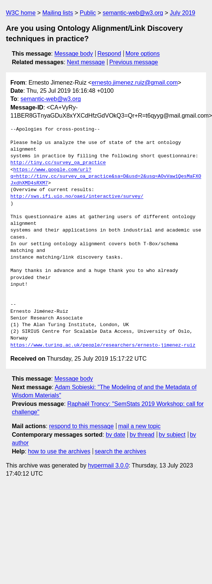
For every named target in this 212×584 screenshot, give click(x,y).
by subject (172, 435)
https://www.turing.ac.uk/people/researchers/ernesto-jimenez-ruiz (102, 345)
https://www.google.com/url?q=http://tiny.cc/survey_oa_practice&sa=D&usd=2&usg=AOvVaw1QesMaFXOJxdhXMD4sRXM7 (105, 177)
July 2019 (182, 13)
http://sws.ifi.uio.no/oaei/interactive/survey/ (76, 196)
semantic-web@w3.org (133, 13)
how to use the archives (59, 451)
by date (115, 435)
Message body (73, 53)
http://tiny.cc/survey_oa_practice (58, 163)
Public (88, 13)
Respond (109, 53)
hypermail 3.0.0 (108, 465)
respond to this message (81, 426)
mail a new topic (139, 426)
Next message (86, 62)
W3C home (21, 13)
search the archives (120, 451)
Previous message (133, 62)
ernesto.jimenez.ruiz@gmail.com (135, 82)
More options (143, 53)
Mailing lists (57, 13)
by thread (142, 435)
